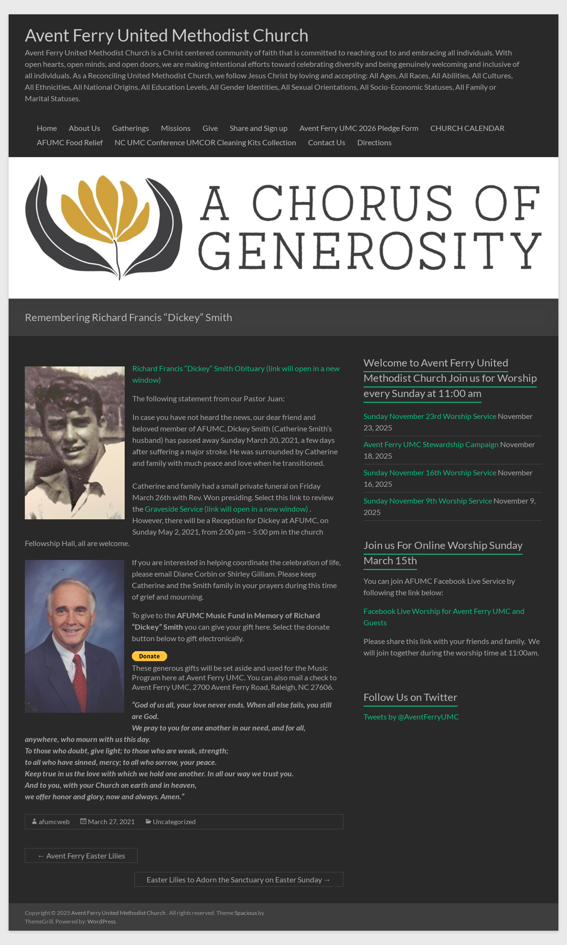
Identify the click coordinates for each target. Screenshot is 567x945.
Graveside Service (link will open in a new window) (226, 508)
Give (210, 127)
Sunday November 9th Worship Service (428, 500)
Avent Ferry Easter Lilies (81, 855)
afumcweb (54, 821)
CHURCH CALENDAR (467, 127)
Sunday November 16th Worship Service (430, 472)
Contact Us (326, 142)
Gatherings (130, 127)
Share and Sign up (259, 127)
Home (47, 127)
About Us (84, 127)
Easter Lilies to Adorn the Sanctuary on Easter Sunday (239, 879)
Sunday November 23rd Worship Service (430, 415)
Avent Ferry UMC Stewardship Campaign (431, 444)
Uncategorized (174, 821)
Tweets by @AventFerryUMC (411, 716)
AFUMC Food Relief (70, 142)
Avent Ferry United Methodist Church (167, 34)
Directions (374, 142)
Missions (176, 127)
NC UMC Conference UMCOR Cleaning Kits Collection (205, 142)
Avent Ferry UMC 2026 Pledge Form (359, 127)
